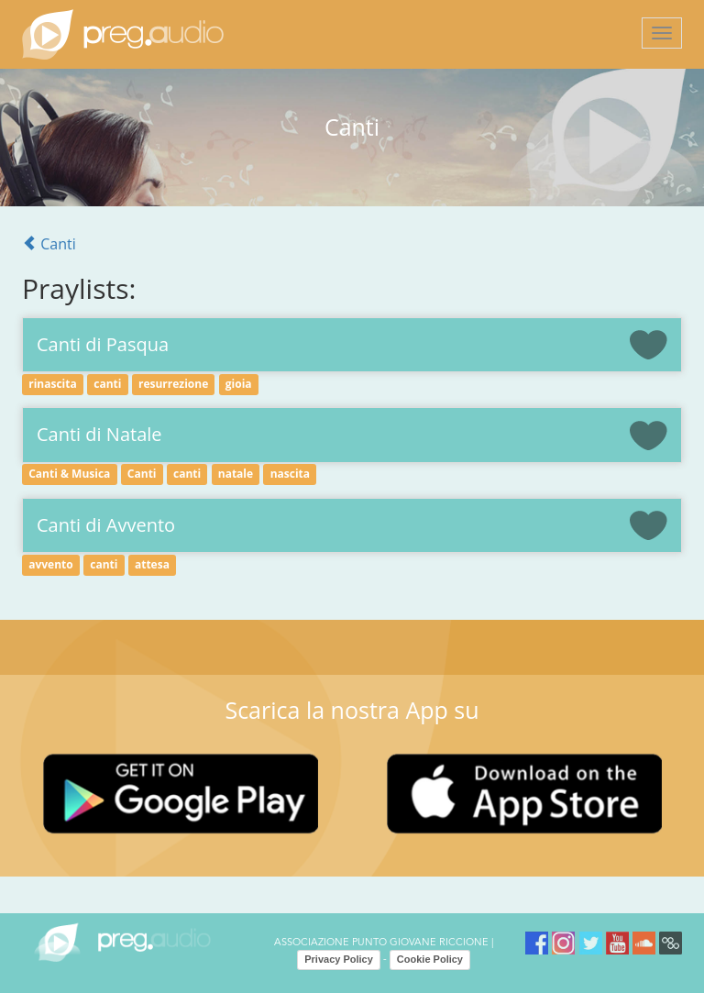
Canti (49, 244)
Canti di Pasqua (103, 344)
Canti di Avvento (106, 525)
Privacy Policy (338, 959)
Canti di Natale (99, 434)
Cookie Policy (430, 959)
